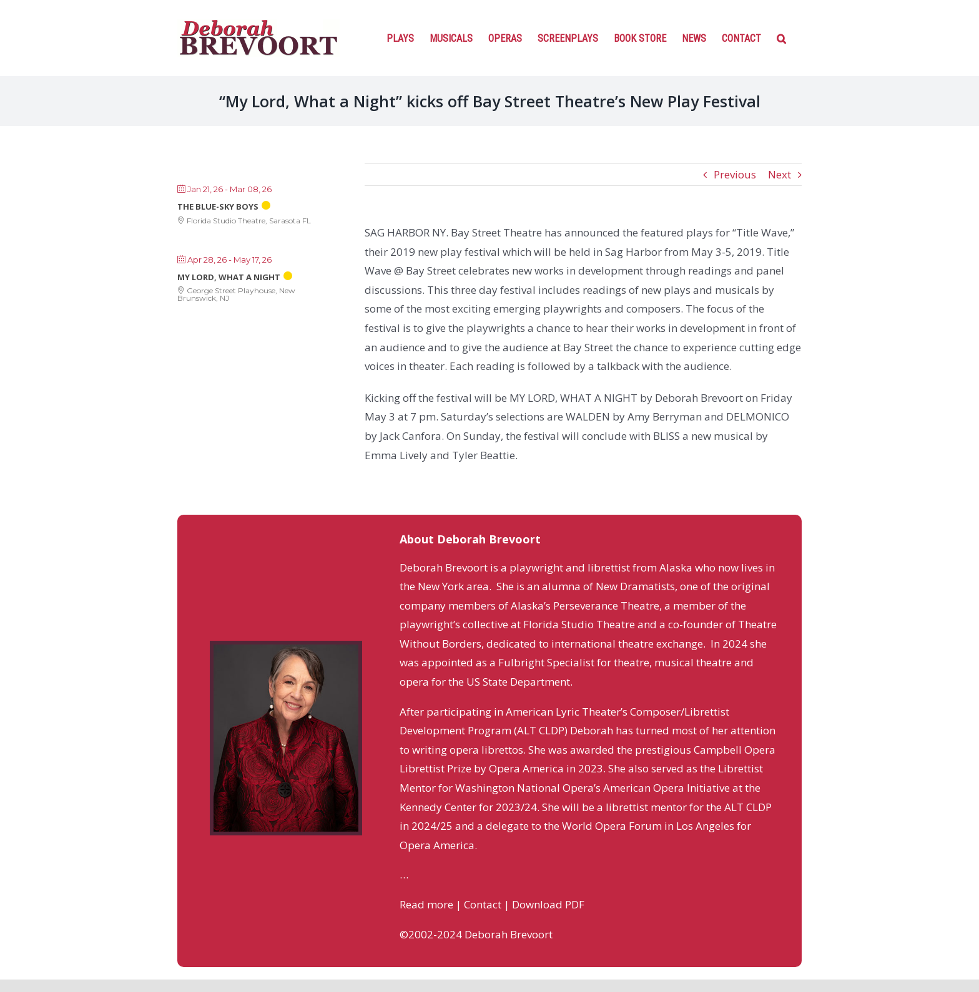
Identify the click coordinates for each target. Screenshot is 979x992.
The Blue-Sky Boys (217, 206)
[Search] (781, 37)
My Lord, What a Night (228, 277)
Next (779, 174)
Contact (482, 904)
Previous (735, 174)
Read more (426, 904)
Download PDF (548, 904)
